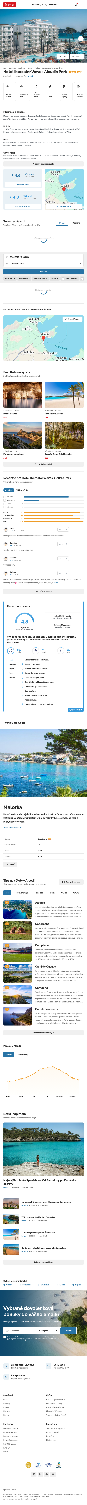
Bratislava (43, 1285)
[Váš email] (20, 1330)
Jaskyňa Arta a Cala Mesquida (58, 454)
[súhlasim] (60, 529)
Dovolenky (37, 5)
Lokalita (12, 677)
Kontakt (6, 1415)
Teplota (9, 1054)
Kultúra (76, 893)
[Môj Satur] (76, 4)
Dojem (12, 669)
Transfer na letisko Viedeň (56, 1415)
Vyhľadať (43, 271)
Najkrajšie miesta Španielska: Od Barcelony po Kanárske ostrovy (39, 1182)
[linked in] (40, 1474)
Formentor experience (13, 454)
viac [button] (56, 583)
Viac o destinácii (12, 827)
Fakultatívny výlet (22, 893)
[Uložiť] (63, 56)
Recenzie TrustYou (22, 206)
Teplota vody (23, 1054)
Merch (5, 1452)
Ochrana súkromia (10, 1432)
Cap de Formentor (46, 1009)
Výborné (10, 497)
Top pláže (39, 893)
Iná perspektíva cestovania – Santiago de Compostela (46, 1202)
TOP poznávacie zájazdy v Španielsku (39, 1217)
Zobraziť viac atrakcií (43, 464)
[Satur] (9, 4)
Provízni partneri (52, 1432)
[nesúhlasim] (66, 529)
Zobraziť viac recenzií (43, 591)
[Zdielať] (77, 56)
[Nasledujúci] (81, 38)
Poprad (76, 1285)
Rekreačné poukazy (10, 1440)
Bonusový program (10, 1436)
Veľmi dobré (11, 500)
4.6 (30, 76)
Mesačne (76, 223)
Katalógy (6, 1448)
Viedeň (7, 1285)
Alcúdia (40, 902)
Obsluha (13, 664)
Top (7, 893)
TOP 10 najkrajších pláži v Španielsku (38, 1232)
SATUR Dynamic (9, 1444)
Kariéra (6, 1407)
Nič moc (10, 507)
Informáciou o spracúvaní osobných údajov (19, 1340)
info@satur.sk (18, 1375)
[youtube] (53, 1474)
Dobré (9, 504)
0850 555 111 (60, 1364)
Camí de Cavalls (45, 966)
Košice (61, 1285)
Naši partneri (51, 1440)
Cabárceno (42, 924)
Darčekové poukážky (54, 1403)
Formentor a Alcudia (54, 414)
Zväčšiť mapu (72, 319)
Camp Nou (42, 945)
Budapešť (25, 1285)
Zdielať (10, 864)
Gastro (64, 893)
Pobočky (6, 1403)
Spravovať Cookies (10, 1490)
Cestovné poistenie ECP (55, 1399)
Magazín (6, 1411)
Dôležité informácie (10, 1428)
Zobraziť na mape (71, 882)
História (52, 893)
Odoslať (68, 1330)
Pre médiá (50, 1436)
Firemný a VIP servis (54, 1411)
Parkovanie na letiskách (55, 1407)
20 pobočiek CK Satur (24, 1364)
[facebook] (33, 1474)
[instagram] (46, 1474)
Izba (11, 673)
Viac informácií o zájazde (43, 164)
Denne (62, 223)
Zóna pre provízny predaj (55, 1428)
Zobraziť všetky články (43, 1262)
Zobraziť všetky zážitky (43, 1033)
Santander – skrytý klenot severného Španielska (44, 1248)
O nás (5, 1399)
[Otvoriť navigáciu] (82, 4)
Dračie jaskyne (10, 414)
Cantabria (41, 987)
